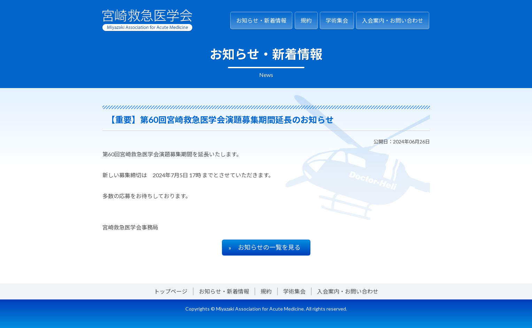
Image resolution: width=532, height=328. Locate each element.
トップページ (170, 291)
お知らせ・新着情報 (261, 20)
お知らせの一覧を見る (269, 247)
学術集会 (337, 20)
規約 (306, 20)
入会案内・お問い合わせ (392, 20)
